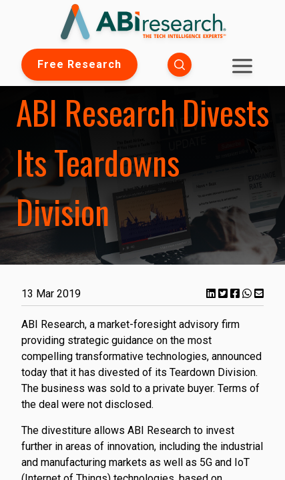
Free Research (79, 64)
